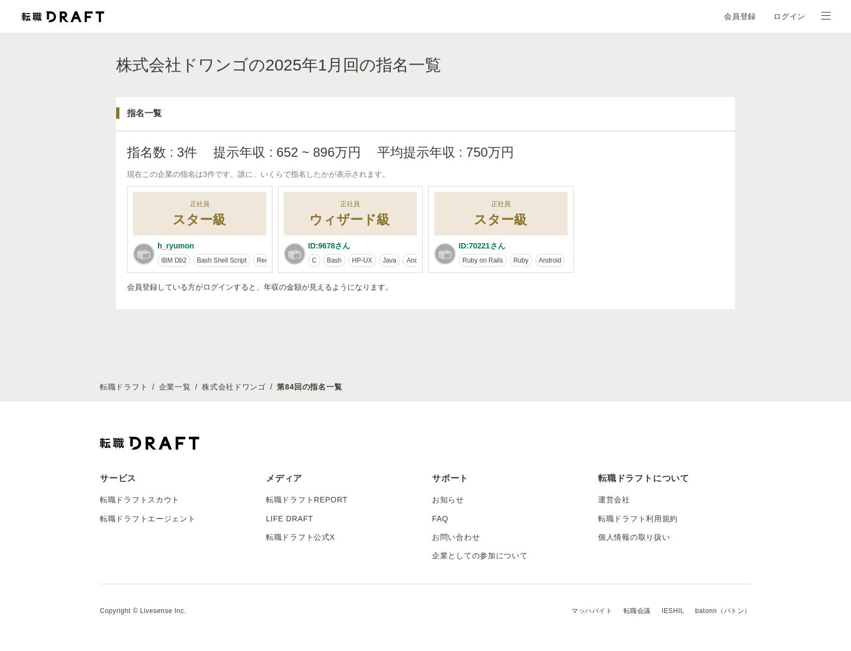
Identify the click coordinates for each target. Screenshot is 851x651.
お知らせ (448, 499)
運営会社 (614, 499)
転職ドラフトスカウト (140, 499)
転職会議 (637, 611)
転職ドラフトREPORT (307, 499)
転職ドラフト (124, 386)
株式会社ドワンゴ (234, 386)
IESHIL (673, 611)
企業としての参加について (480, 555)
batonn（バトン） (723, 611)
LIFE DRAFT (289, 518)
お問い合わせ (456, 537)
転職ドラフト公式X (300, 537)
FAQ (440, 518)
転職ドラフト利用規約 (638, 518)
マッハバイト (592, 611)
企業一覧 (175, 386)
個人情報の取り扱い (634, 537)
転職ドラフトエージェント (147, 518)
